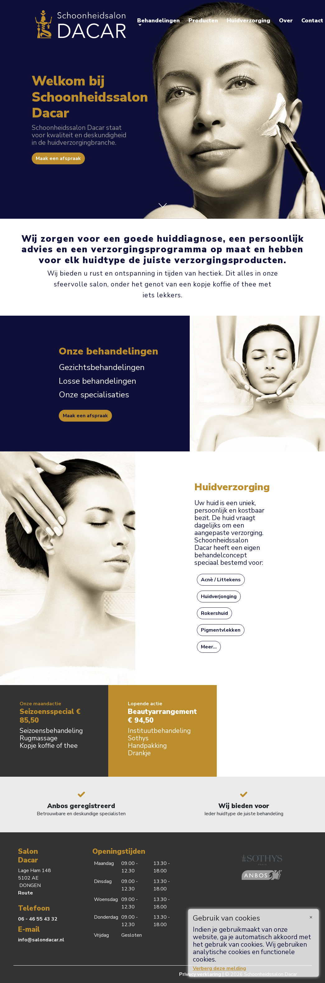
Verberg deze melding (219, 968)
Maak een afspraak (58, 158)
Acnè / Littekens (221, 579)
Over (286, 20)
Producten (203, 20)
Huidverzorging (248, 20)
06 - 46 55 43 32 (38, 919)
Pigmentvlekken (220, 630)
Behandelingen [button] (158, 20)
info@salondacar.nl (41, 939)
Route (25, 892)
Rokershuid (214, 613)
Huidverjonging (219, 596)
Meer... (209, 646)
